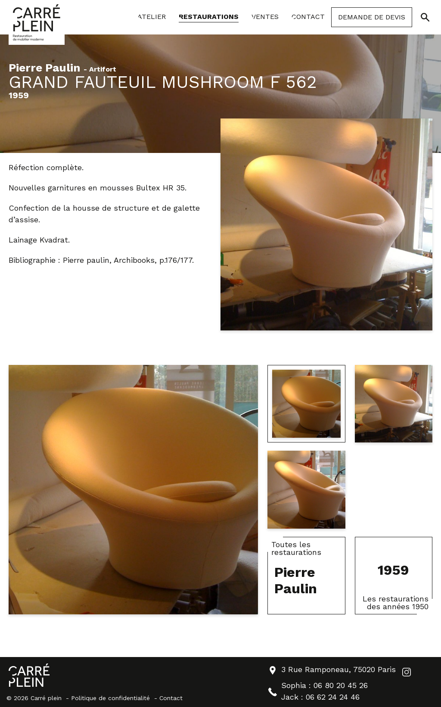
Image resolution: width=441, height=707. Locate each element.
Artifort (102, 69)
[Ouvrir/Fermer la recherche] (425, 17)
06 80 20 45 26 (341, 685)
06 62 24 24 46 (333, 696)
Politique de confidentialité (110, 698)
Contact (171, 698)
